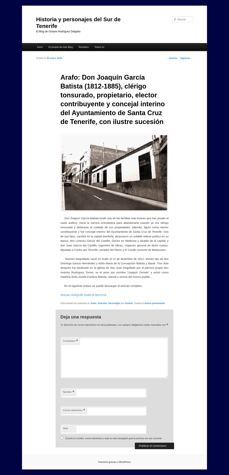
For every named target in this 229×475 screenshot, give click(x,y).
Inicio (40, 47)
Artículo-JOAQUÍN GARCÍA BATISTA (83, 294)
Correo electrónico (74, 410)
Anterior (171, 58)
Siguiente (186, 58)
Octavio (129, 303)
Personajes (114, 303)
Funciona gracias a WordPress (114, 462)
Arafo (93, 303)
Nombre (68, 392)
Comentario (70, 341)
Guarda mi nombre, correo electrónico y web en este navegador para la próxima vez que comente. (113, 438)
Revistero (84, 47)
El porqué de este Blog (60, 47)
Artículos (102, 303)
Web (65, 428)
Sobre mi (99, 47)
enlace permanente (154, 303)
